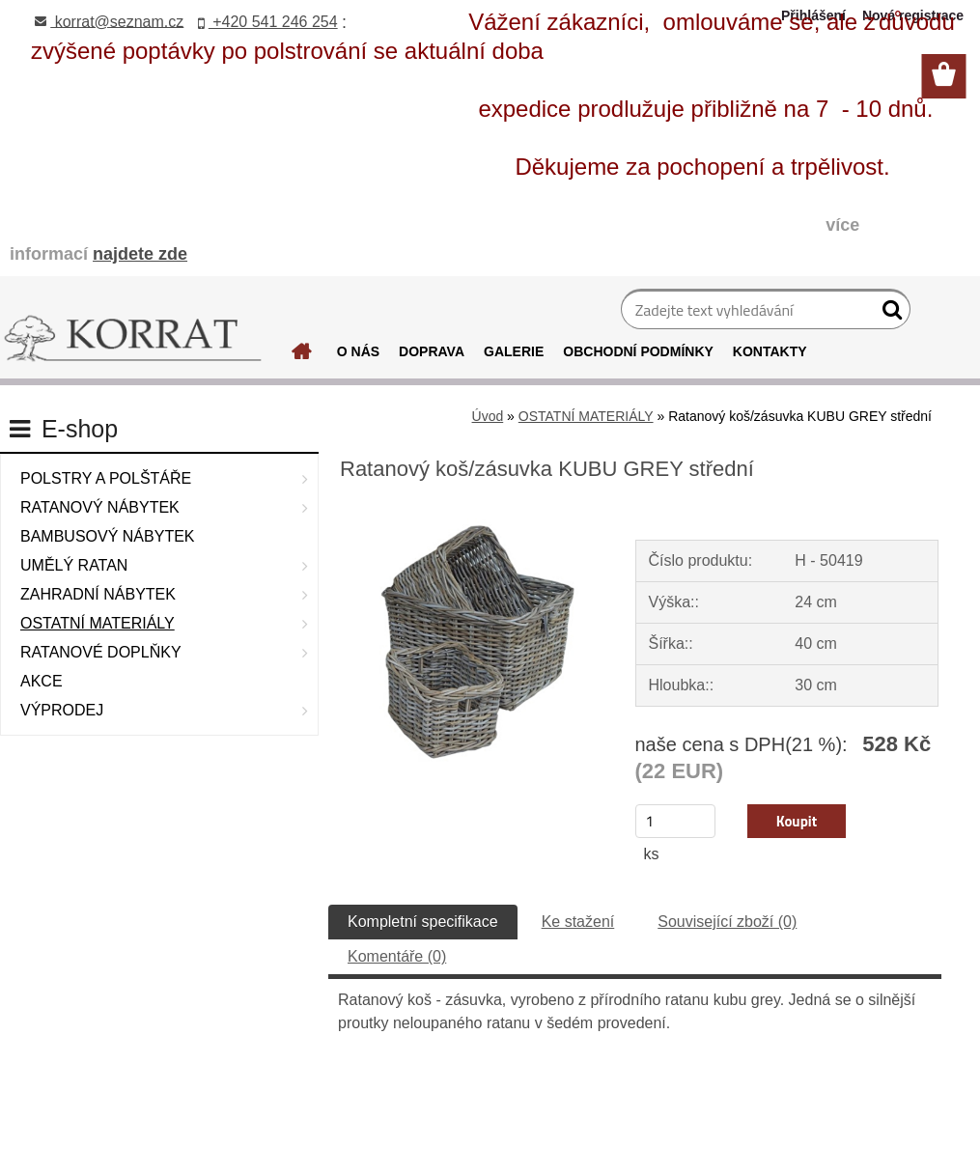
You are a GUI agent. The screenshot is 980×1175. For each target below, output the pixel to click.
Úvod (488, 416)
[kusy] (675, 821)
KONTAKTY (770, 351)
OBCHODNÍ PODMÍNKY (638, 351)
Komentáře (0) (397, 956)
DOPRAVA (431, 351)
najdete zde (140, 254)
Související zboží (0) (727, 921)
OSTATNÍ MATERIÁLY (586, 416)
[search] (888, 314)
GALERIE (514, 351)
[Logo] (133, 339)
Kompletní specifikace (423, 921)
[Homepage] (302, 356)
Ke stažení (578, 921)
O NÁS (358, 351)
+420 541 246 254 (268, 22)
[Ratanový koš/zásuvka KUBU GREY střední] (470, 511)
